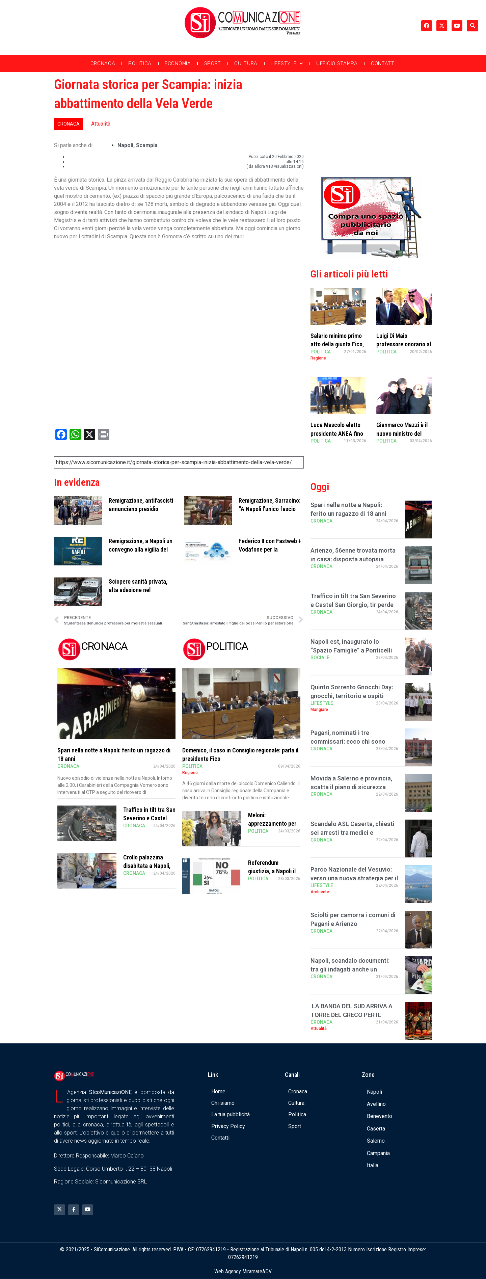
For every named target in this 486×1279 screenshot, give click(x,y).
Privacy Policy (228, 1126)
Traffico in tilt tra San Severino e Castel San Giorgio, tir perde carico (353, 604)
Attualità (100, 124)
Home (218, 1091)
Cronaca (102, 63)
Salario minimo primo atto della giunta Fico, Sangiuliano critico (337, 344)
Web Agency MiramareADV (243, 1271)
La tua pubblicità (230, 1114)
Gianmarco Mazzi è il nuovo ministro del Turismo (402, 433)
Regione (190, 772)
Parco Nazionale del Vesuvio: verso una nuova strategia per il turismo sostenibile (354, 878)
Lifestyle (287, 63)
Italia (372, 1165)
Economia (178, 63)
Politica (140, 63)
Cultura (246, 63)
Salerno (376, 1141)
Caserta (376, 1128)
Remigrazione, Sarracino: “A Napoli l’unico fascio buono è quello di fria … (269, 509)
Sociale (319, 657)
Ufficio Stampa (337, 63)
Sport (212, 63)
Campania (378, 1153)
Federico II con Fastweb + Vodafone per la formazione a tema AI (270, 549)
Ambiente (319, 891)
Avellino (376, 1104)
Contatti (383, 63)
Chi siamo (223, 1103)
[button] (472, 25)
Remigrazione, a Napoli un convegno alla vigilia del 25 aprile (140, 549)
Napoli (125, 145)
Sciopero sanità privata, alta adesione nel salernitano (138, 590)
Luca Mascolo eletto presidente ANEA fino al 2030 (336, 433)
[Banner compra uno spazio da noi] (371, 256)
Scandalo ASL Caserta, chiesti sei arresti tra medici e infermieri (352, 832)
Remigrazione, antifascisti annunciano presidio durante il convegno (141, 509)
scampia (147, 145)
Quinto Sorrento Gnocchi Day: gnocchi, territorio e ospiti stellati (351, 696)
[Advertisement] (371, 122)
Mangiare (319, 709)
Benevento (379, 1116)
